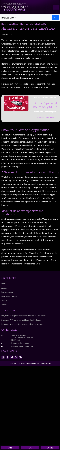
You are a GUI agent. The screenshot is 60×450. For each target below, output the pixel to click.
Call (10, 447)
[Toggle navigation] (56, 7)
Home (3, 283)
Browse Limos (7, 292)
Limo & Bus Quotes (9, 296)
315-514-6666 (23, 343)
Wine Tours (6, 304)
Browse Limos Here (45, 117)
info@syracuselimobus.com (22, 346)
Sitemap (4, 300)
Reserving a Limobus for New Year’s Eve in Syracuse (22, 324)
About (4, 288)
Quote (50, 447)
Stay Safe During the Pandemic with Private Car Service (23, 316)
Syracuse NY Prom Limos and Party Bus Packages (21, 320)
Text (30, 447)
